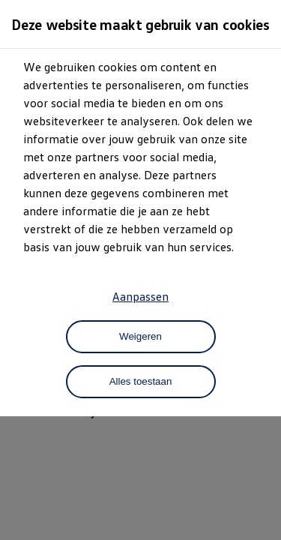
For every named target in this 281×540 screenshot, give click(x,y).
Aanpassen (140, 296)
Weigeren (140, 336)
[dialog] (140, 270)
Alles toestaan (140, 381)
